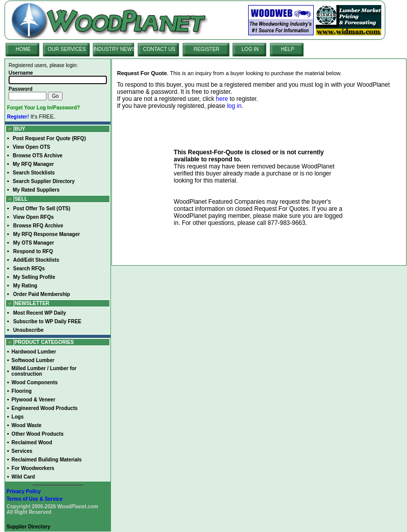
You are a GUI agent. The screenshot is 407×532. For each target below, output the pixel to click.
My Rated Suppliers (36, 190)
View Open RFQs (33, 217)
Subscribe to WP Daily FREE (47, 321)
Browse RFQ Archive (38, 225)
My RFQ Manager (33, 164)
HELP (287, 49)
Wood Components (34, 382)
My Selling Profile (34, 277)
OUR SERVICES (67, 49)
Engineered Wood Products (45, 408)
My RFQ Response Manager (46, 234)
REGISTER (206, 49)
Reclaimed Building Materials (47, 459)
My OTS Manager (33, 243)
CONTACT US (159, 49)
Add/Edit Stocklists (36, 260)
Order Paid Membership (41, 294)
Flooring (22, 391)
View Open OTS (31, 147)
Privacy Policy (24, 491)
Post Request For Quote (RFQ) (49, 138)
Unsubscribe (28, 330)
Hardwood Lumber (34, 351)
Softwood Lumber (33, 360)
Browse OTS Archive (38, 155)
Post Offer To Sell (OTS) (41, 208)
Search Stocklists (33, 172)
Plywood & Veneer (33, 399)
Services (22, 451)
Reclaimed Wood (32, 442)
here (222, 98)
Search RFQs (29, 268)
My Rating (25, 285)
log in (234, 105)
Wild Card (23, 477)
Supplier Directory (28, 526)
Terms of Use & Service (35, 499)
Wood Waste (26, 425)
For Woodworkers (33, 468)
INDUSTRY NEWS (114, 49)
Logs (18, 417)
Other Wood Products (38, 434)
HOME (23, 49)
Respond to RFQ (33, 251)
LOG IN (250, 49)
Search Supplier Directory (44, 181)
